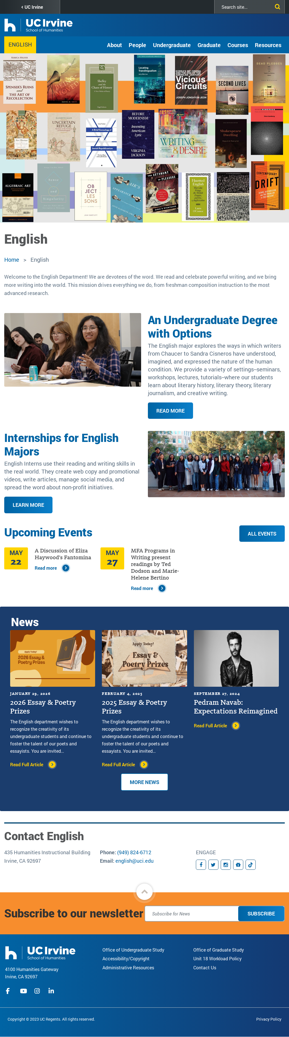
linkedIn (52, 991)
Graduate (209, 45)
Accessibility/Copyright (126, 958)
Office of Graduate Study (218, 950)
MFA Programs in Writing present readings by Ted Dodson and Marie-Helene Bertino (155, 564)
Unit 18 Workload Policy (217, 958)
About (114, 45)
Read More (170, 410)
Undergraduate (172, 45)
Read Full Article (26, 764)
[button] (144, 892)
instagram (37, 991)
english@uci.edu (134, 860)
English (20, 44)
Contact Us (204, 967)
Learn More (28, 504)
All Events (262, 533)
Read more (46, 568)
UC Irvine (34, 7)
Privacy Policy (268, 1019)
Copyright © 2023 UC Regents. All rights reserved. (51, 1019)
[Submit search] (276, 5)
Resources (268, 45)
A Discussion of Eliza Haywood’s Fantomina (63, 554)
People (137, 45)
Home (11, 259)
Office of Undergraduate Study (133, 950)
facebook (9, 991)
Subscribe (261, 913)
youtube (23, 991)
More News (144, 782)
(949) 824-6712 (134, 852)
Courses (237, 45)
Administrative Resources (128, 967)
